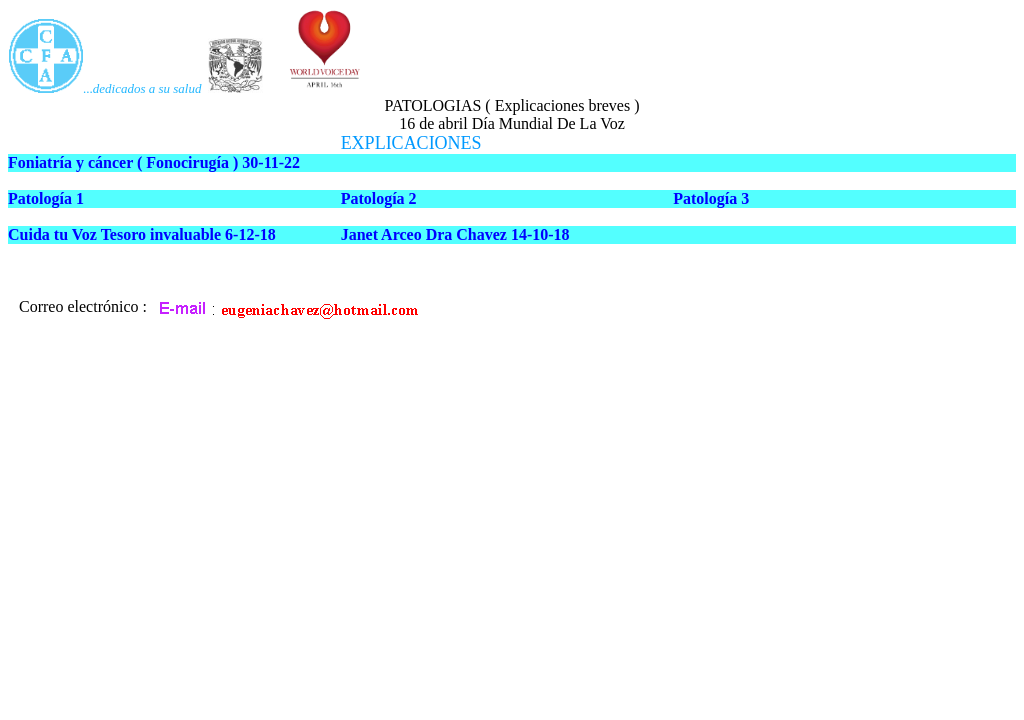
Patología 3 (711, 198)
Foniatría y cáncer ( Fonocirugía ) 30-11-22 (154, 162)
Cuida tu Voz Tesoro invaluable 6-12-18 (142, 234)
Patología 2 (379, 198)
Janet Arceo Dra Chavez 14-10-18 (455, 234)
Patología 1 (46, 198)
